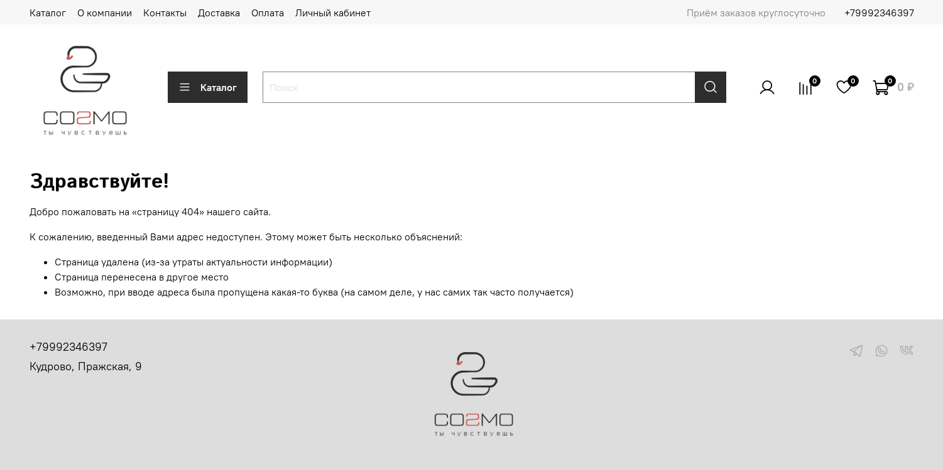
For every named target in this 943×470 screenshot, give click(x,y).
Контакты (165, 12)
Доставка (219, 12)
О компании (104, 12)
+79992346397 (879, 12)
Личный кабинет (333, 12)
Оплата (267, 12)
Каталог (48, 12)
